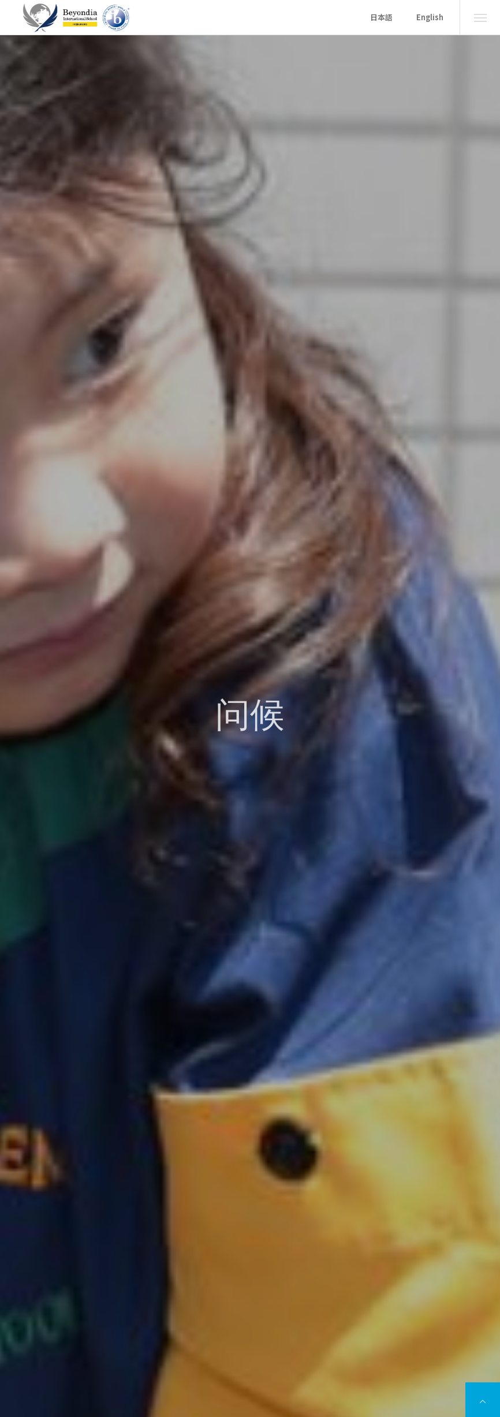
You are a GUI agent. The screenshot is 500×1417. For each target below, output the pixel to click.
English (429, 17)
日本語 (381, 17)
